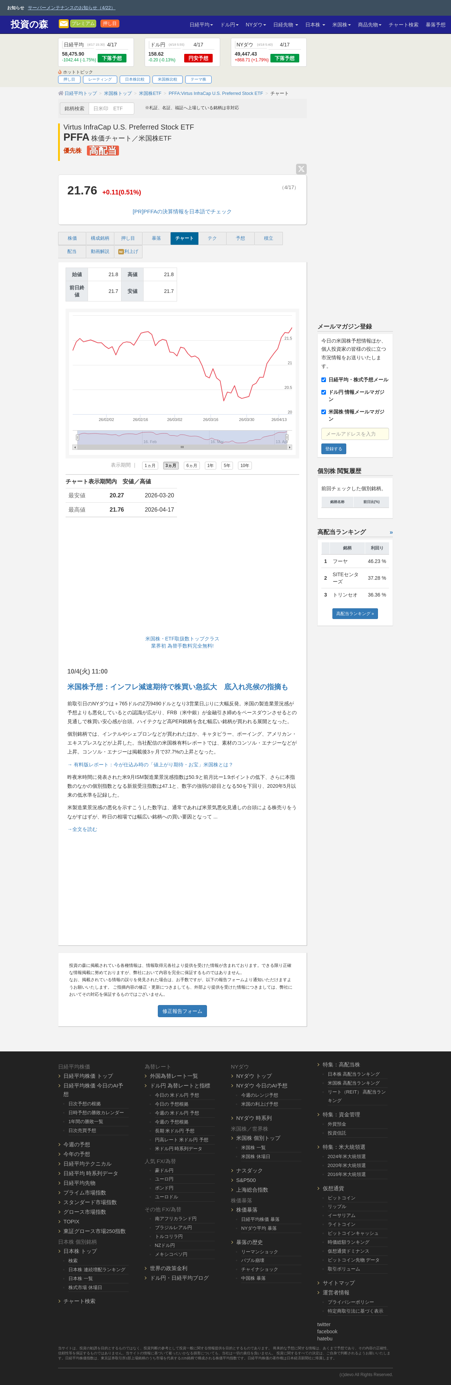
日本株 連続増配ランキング (96, 1269)
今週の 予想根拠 (172, 1122)
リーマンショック (259, 1251)
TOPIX (71, 1221)
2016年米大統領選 (347, 1174)
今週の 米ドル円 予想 (177, 1113)
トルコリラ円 (169, 1236)
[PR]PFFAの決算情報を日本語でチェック (182, 211)
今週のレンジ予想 (259, 1095)
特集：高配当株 (341, 1064)
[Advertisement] (182, 578)
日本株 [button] (315, 24)
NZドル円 (165, 1245)
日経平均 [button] (201, 24)
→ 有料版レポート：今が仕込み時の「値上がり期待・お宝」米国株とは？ (150, 764)
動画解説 (100, 251)
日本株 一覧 (80, 1278)
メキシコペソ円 (171, 1254)
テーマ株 (198, 79)
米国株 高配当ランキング (354, 1083)
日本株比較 (135, 79)
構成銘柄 (100, 238)
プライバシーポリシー (351, 1302)
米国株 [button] (341, 24)
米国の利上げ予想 (259, 1104)
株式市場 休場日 (85, 1287)
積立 (268, 238)
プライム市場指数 (84, 1192)
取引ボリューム (344, 1269)
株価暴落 (247, 1210)
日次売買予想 (82, 1130)
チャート (184, 238)
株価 (72, 238)
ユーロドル (166, 1196)
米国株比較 (167, 79)
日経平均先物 (79, 1183)
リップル (337, 1206)
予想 (240, 238)
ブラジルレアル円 (173, 1227)
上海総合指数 (252, 1190)
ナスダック (249, 1170)
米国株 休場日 (255, 1156)
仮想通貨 (333, 1188)
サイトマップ (339, 1283)
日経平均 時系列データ (90, 1173)
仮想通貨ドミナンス (348, 1251)
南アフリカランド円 (176, 1218)
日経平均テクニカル (87, 1164)
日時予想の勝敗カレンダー (96, 1112)
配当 (72, 251)
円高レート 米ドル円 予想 (181, 1139)
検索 (73, 1260)
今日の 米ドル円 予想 (177, 1095)
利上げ (128, 251)
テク (212, 238)
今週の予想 (76, 1144)
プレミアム (83, 23)
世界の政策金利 (168, 1268)
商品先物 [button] (370, 24)
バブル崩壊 (252, 1260)
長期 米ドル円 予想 (175, 1130)
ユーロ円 (164, 1179)
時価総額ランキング (348, 1242)
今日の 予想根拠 (172, 1104)
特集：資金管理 (341, 1114)
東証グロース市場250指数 (94, 1231)
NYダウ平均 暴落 (259, 1228)
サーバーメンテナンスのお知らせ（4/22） (71, 7)
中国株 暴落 (253, 1278)
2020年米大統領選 (347, 1165)
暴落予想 (436, 24)
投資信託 (337, 1133)
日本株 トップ (80, 1251)
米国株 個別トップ (258, 1138)
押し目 (110, 23)
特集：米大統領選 (344, 1147)
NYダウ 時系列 (254, 1118)
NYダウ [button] (256, 24)
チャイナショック (259, 1269)
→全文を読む (82, 829)
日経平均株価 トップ (88, 1076)
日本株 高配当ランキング (354, 1074)
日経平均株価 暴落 (260, 1219)
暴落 (156, 238)
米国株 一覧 (253, 1147)
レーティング (100, 79)
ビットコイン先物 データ (354, 1260)
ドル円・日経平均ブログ (179, 1278)
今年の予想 (76, 1154)
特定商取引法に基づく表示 (355, 1311)
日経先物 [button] (285, 24)
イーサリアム (342, 1215)
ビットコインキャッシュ (353, 1233)
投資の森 (29, 24)
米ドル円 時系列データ (179, 1148)
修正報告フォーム (182, 1011)
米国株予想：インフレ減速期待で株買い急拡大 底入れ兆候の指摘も (177, 687)
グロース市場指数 (84, 1212)
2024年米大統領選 (347, 1156)
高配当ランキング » (355, 613)
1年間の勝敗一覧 (85, 1121)
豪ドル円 (164, 1170)
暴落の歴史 (249, 1242)
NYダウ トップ (254, 1076)
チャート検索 (404, 24)
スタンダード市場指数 (90, 1202)
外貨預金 (337, 1124)
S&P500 (246, 1180)
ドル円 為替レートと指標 (180, 1085)
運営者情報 (336, 1292)
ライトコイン (342, 1224)
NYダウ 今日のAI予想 (261, 1085)
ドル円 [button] (229, 24)
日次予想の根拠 (84, 1103)
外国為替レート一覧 (174, 1076)
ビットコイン (342, 1198)
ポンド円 (164, 1188)
